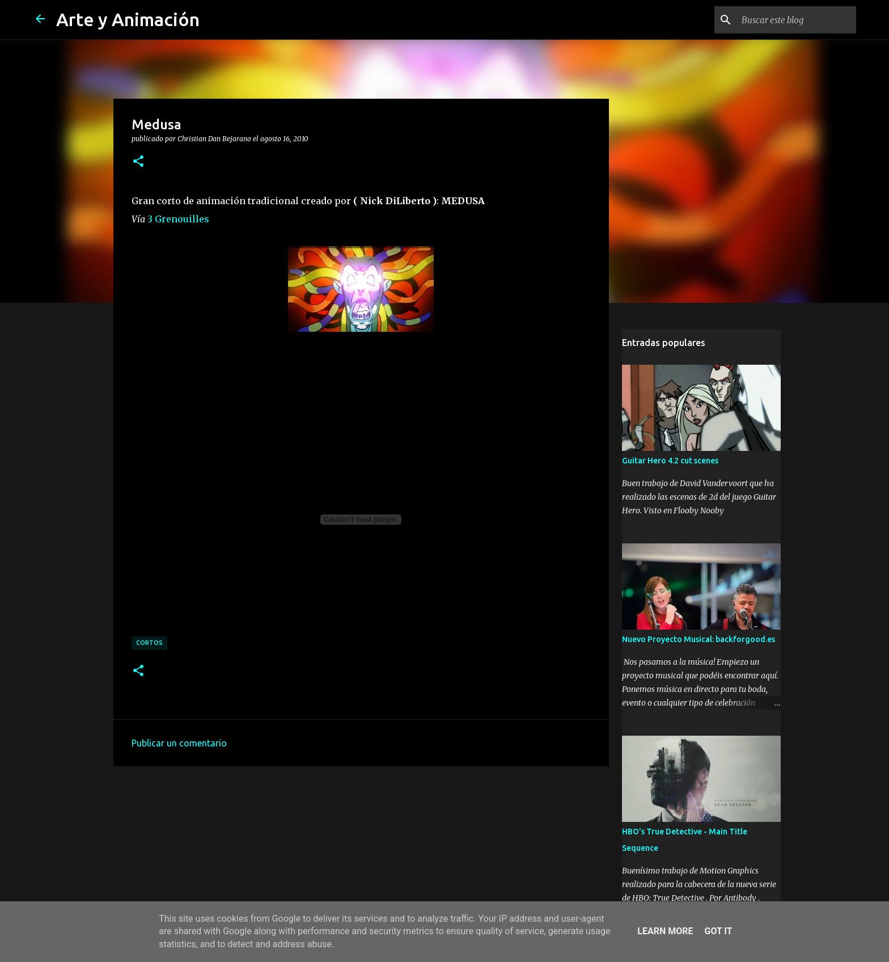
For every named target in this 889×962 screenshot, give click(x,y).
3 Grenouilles (178, 219)
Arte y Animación (128, 19)
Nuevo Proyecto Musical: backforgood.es (698, 639)
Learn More (665, 931)
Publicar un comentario (179, 743)
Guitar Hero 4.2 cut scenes (670, 460)
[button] (138, 161)
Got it (718, 931)
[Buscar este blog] (796, 19)
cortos (149, 642)
